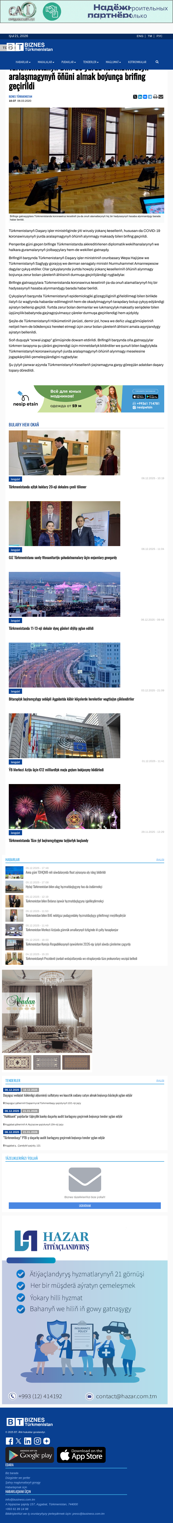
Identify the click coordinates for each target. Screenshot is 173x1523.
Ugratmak (85, 1205)
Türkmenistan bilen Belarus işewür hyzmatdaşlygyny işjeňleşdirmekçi (65, 901)
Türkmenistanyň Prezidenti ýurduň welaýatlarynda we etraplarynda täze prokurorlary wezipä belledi (81, 958)
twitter (18, 1441)
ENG (140, 36)
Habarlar (12, 859)
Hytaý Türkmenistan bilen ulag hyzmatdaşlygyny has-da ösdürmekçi (64, 886)
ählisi (160, 859)
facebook (9, 1441)
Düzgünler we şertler (17, 1477)
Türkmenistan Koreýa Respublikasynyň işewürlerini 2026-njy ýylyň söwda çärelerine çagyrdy (78, 944)
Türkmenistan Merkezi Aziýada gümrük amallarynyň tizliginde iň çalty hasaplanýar (72, 929)
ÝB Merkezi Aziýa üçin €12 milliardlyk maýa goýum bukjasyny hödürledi (56, 769)
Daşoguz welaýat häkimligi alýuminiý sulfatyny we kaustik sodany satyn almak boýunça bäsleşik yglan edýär (67, 1095)
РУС (159, 36)
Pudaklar (68, 62)
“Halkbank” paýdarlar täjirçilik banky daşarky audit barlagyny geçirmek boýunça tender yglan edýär (63, 1116)
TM (150, 36)
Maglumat (113, 62)
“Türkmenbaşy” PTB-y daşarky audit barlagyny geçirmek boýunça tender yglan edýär (54, 1137)
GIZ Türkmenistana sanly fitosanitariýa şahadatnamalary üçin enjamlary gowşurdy (63, 557)
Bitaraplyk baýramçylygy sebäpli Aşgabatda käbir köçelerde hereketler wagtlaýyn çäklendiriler (71, 699)
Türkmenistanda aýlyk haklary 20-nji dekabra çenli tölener (47, 486)
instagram (36, 1441)
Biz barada (11, 1473)
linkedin (27, 1441)
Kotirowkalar (137, 62)
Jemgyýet (15, 479)
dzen (45, 1441)
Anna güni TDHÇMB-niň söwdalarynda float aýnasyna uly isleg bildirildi (66, 872)
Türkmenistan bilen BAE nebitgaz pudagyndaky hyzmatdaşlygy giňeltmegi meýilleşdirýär (76, 915)
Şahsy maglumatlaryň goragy (22, 1482)
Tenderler (12, 1080)
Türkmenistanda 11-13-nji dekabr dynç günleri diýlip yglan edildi (51, 628)
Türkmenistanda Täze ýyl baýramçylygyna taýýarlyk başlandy (48, 840)
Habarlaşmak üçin (16, 1487)
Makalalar (46, 62)
